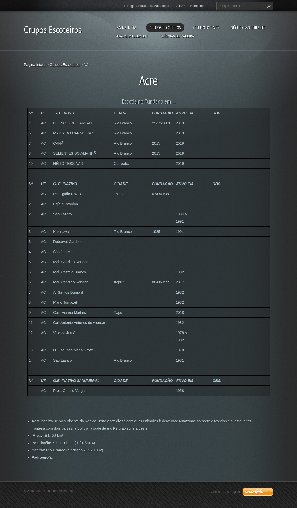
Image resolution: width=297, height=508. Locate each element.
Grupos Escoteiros (165, 27)
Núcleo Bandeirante (248, 27)
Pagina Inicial (126, 27)
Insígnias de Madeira (176, 35)
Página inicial (136, 6)
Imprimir (199, 6)
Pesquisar (268, 6)
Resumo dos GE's (205, 27)
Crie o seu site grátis (226, 492)
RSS (182, 6)
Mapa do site (162, 6)
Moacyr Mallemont (131, 35)
